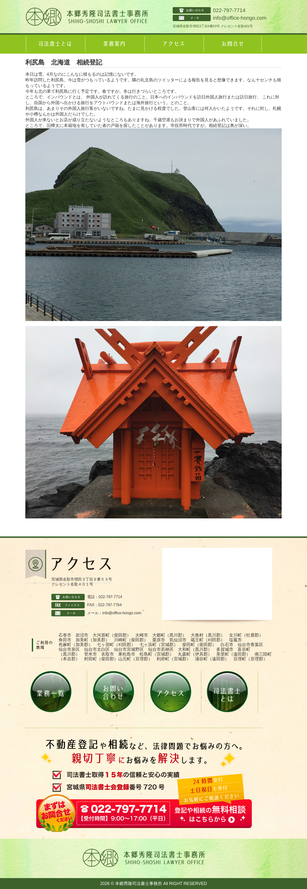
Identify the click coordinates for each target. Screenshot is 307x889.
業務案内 (114, 44)
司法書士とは (55, 44)
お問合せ (232, 44)
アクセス (173, 44)
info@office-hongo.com (239, 18)
